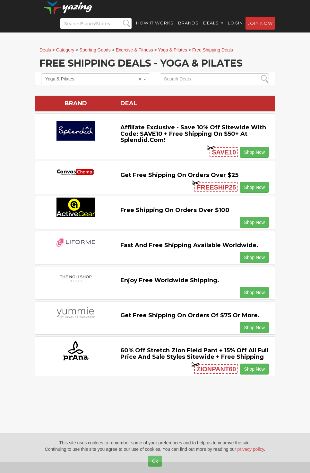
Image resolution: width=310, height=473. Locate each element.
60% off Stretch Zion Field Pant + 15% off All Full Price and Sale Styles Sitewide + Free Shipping (194, 353)
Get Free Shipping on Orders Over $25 (179, 175)
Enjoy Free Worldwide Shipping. (169, 280)
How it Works (155, 29)
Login (235, 29)
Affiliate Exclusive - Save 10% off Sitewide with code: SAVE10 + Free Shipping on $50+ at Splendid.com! (193, 134)
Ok (155, 461)
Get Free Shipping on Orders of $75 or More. (190, 315)
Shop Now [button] (254, 152)
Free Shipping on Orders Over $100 (174, 210)
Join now (260, 29)
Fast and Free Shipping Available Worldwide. (189, 245)
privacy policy (250, 449)
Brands (188, 29)
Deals (213, 29)
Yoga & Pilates (95, 78)
